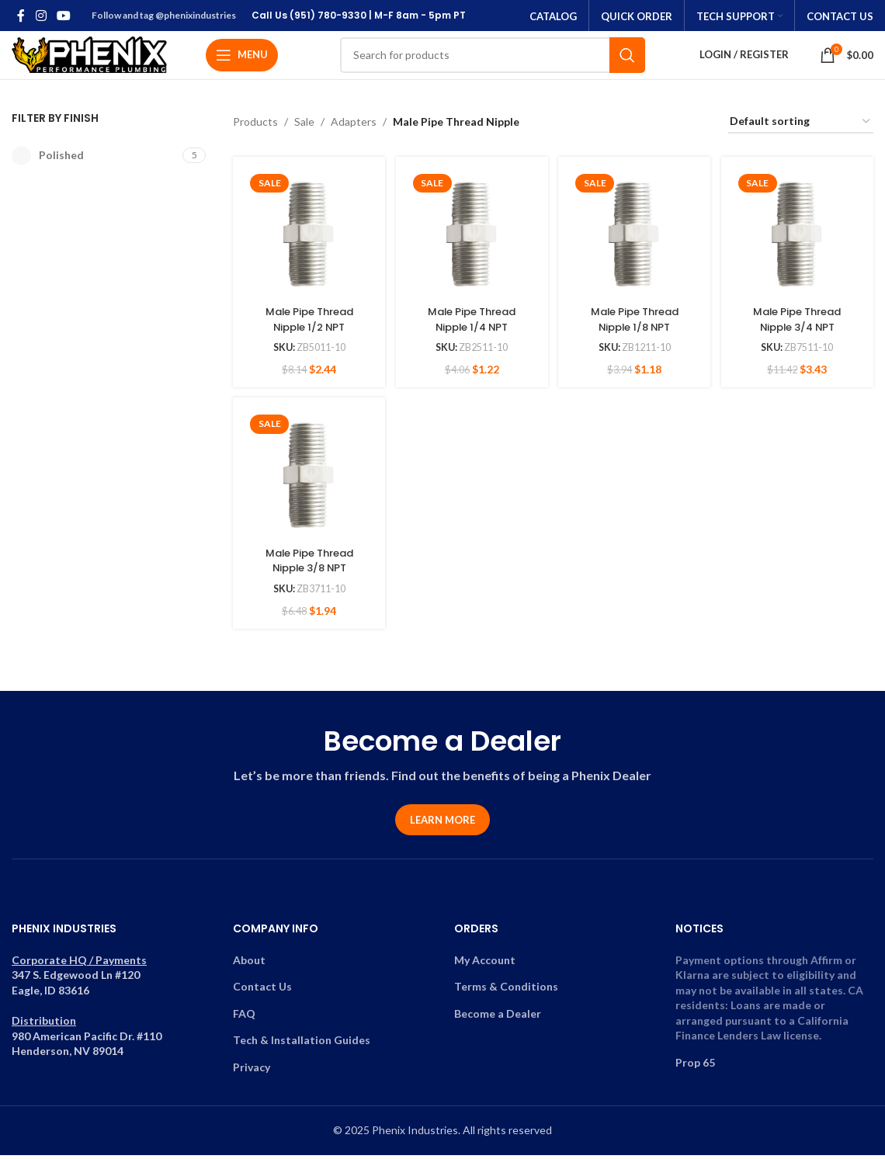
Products (255, 127)
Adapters (354, 127)
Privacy (251, 1073)
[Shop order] (800, 128)
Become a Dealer (497, 1019)
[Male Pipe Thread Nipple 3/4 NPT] (799, 237)
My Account (484, 965)
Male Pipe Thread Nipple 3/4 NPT (799, 321)
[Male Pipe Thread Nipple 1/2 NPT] (307, 237)
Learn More (442, 826)
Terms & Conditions (506, 992)
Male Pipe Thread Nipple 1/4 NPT (471, 321)
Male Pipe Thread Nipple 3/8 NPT (307, 563)
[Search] (492, 58)
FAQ (244, 1019)
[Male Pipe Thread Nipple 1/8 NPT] (635, 237)
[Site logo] (89, 57)
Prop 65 (695, 1068)
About (249, 965)
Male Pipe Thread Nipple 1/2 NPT (307, 321)
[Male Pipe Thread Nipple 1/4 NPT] (470, 237)
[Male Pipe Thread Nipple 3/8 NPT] (307, 479)
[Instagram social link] (40, 15)
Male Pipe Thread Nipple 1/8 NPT (635, 321)
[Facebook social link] (21, 15)
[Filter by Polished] (95, 161)
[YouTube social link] (63, 15)
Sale (304, 127)
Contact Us (262, 992)
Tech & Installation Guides (301, 1046)
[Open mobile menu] (242, 58)
